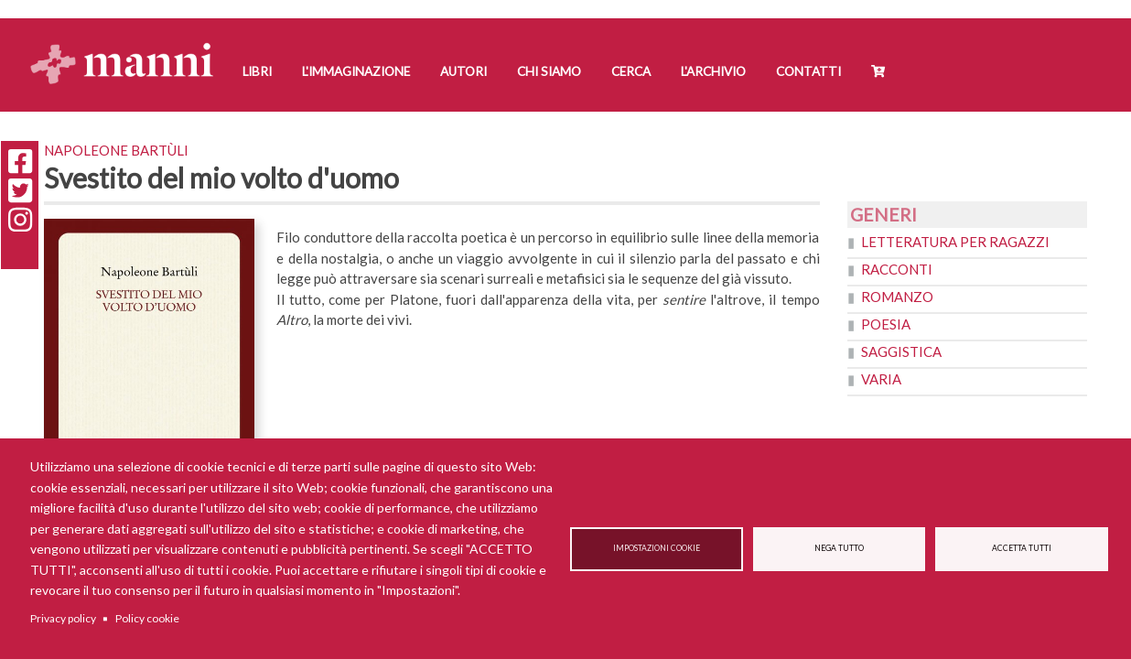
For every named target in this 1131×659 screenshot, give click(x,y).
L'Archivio (713, 71)
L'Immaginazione (356, 71)
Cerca (631, 71)
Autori (463, 71)
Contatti (808, 71)
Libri (257, 71)
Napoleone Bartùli (116, 150)
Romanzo (897, 296)
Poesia (885, 324)
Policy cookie (147, 618)
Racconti (896, 269)
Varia (881, 379)
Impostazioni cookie (656, 548)
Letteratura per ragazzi (955, 241)
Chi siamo (549, 71)
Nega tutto (839, 548)
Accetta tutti (1021, 548)
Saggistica (901, 351)
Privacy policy (63, 618)
